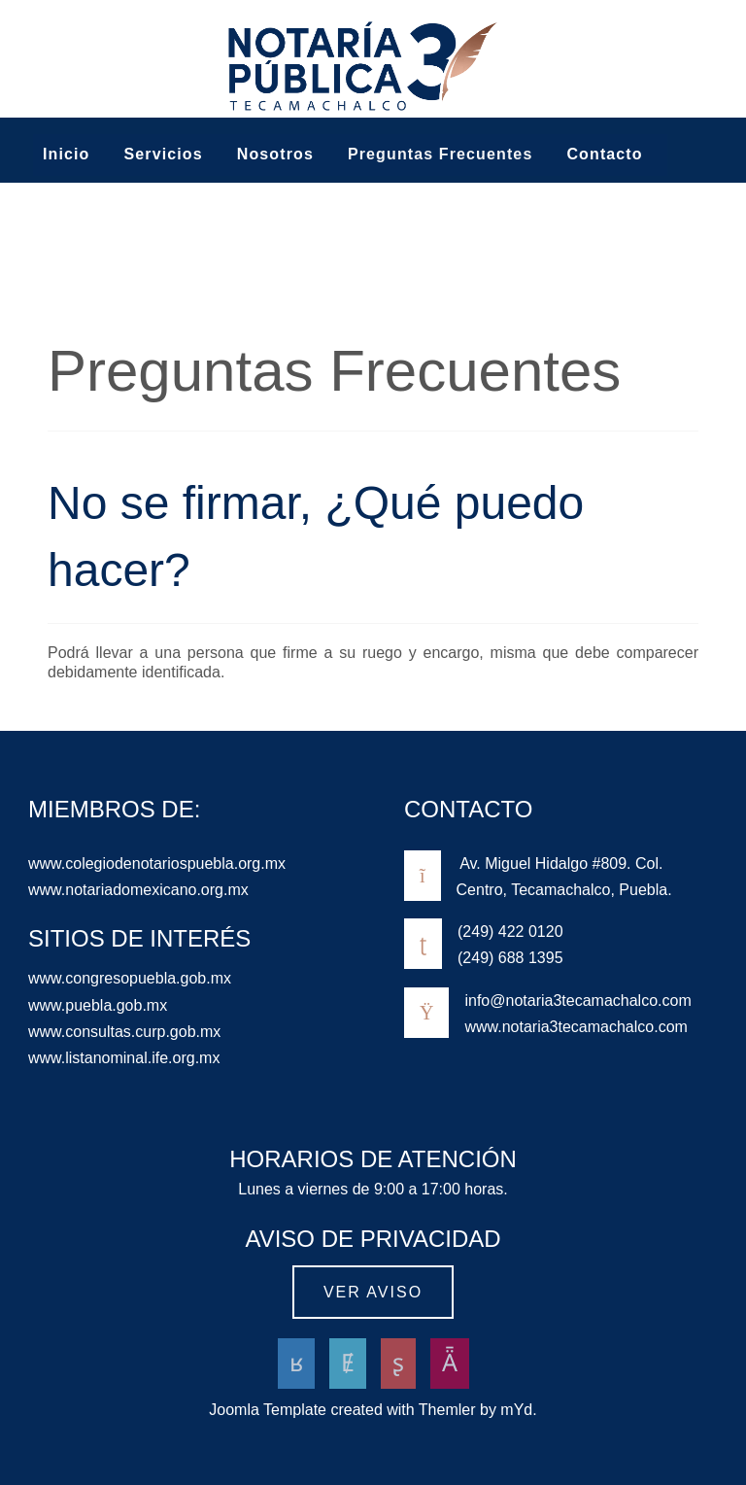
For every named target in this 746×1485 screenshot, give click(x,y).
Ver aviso (373, 1292)
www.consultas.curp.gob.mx (124, 1031)
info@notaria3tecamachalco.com (577, 1000)
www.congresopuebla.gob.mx (129, 978)
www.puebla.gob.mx (97, 1005)
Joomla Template (267, 1409)
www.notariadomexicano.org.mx (138, 889)
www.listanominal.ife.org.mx (124, 1058)
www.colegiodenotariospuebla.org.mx (157, 863)
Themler (447, 1409)
